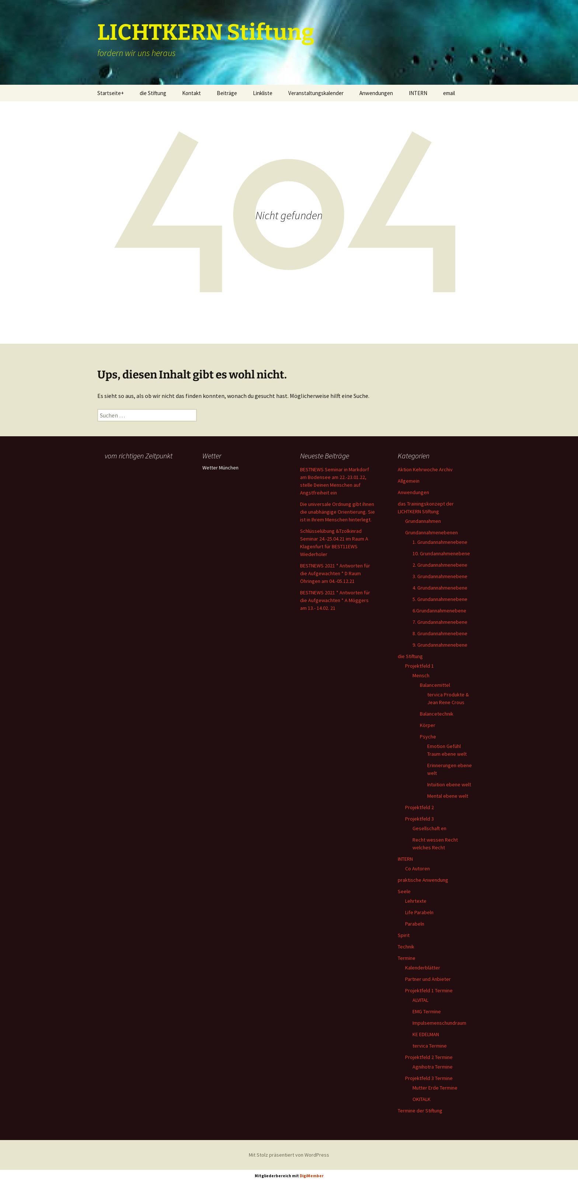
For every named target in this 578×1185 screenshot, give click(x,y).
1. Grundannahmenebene (439, 542)
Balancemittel (435, 685)
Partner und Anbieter (428, 979)
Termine (406, 958)
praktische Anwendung (423, 880)
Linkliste (262, 93)
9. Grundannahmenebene (439, 645)
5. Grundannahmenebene (439, 599)
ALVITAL (420, 1000)
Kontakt (191, 93)
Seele (404, 891)
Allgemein (408, 481)
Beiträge (227, 93)
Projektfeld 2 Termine (429, 1057)
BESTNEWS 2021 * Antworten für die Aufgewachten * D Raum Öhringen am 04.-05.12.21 (335, 573)
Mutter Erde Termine (434, 1087)
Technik (406, 946)
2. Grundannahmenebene (439, 565)
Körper (427, 725)
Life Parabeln (419, 912)
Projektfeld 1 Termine (429, 990)
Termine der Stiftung (420, 1110)
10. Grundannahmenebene (441, 553)
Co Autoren (417, 868)
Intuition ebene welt (449, 784)
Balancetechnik (436, 713)
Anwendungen (376, 93)
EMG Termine (426, 1011)
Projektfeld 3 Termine (429, 1078)
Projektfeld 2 (419, 807)
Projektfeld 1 (419, 666)
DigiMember (312, 1175)
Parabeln (414, 923)
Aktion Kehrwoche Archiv (425, 469)
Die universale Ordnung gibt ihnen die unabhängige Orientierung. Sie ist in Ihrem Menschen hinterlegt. (337, 512)
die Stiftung (153, 93)
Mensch (420, 675)
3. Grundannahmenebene (439, 576)
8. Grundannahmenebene (439, 633)
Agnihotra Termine (432, 1066)
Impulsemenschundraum (439, 1023)
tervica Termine (429, 1045)
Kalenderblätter (422, 967)
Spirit (404, 935)
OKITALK (421, 1099)
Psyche (428, 736)
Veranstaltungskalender (316, 93)
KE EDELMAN (425, 1034)
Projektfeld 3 (419, 818)
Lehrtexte (415, 901)
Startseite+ (110, 93)
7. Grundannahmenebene (439, 622)
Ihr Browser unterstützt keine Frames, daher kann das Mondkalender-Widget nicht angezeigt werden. (142, 491)
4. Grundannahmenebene (439, 587)
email (449, 93)
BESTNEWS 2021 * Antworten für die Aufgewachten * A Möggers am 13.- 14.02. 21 (335, 600)
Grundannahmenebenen (431, 532)
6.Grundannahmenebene (439, 610)
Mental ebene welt (447, 796)
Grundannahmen (423, 521)
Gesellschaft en (429, 828)
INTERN (418, 93)
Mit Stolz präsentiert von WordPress (289, 1154)
